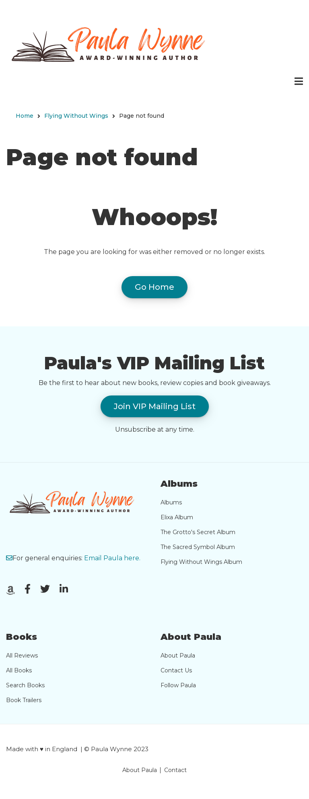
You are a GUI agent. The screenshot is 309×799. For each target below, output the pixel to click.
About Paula (178, 655)
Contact (175, 770)
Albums (171, 502)
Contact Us (176, 670)
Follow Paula (178, 685)
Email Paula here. (112, 558)
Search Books (25, 685)
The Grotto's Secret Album (198, 532)
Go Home (154, 287)
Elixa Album (177, 517)
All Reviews (22, 655)
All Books (19, 670)
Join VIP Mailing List (155, 406)
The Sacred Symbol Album (198, 547)
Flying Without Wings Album (201, 561)
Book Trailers (23, 700)
